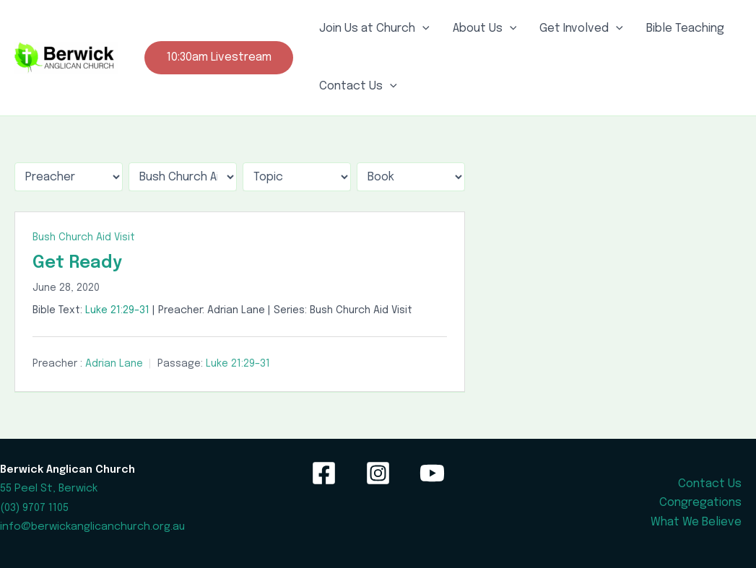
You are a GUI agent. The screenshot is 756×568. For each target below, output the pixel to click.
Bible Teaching (685, 28)
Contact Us (358, 86)
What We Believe (696, 522)
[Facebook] (323, 473)
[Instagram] (378, 473)
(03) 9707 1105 (34, 507)
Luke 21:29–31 (117, 310)
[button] (218, 57)
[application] (422, 29)
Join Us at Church (374, 29)
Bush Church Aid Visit (83, 237)
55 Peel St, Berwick (48, 488)
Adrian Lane (114, 364)
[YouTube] (432, 473)
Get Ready (77, 263)
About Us (485, 29)
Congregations (700, 503)
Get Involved (581, 29)
